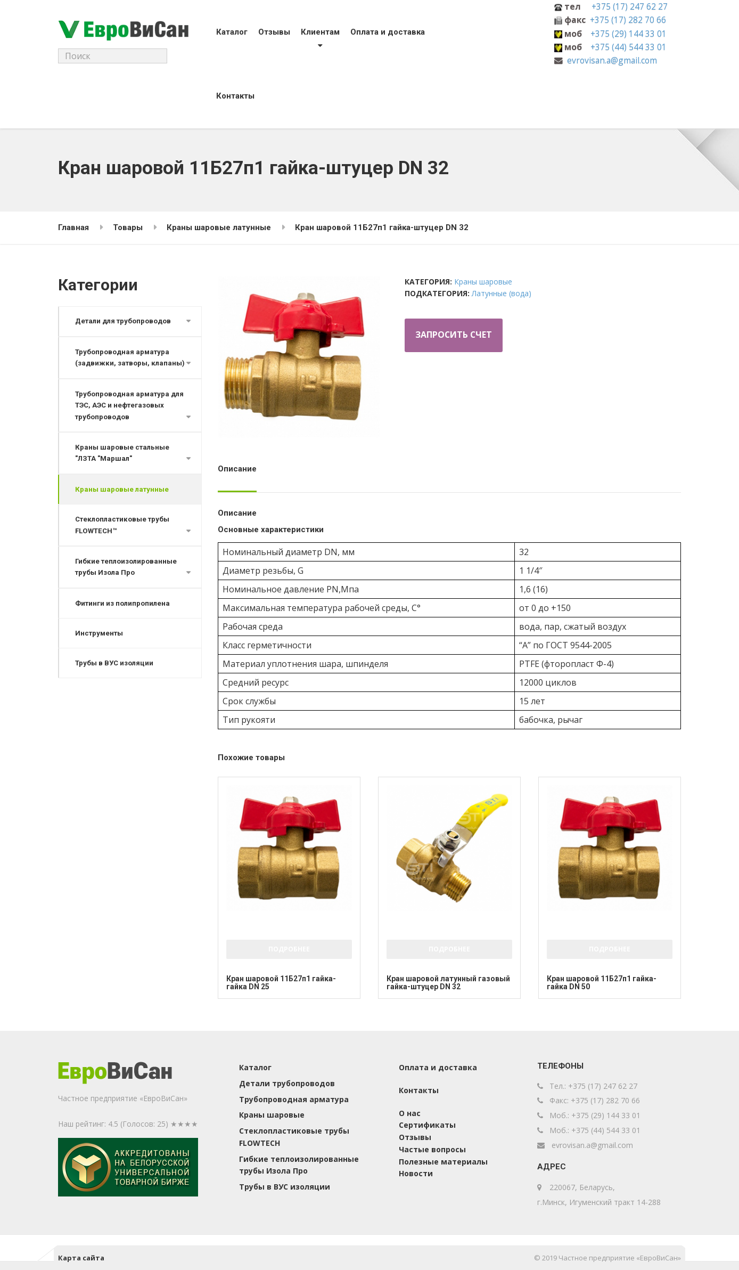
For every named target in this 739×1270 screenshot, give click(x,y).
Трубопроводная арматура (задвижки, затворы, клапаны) (123, 363)
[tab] (240, 473)
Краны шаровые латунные (122, 503)
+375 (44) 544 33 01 (628, 47)
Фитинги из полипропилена (123, 618)
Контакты (231, 96)
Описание (237, 469)
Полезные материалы (443, 1162)
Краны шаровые (483, 281)
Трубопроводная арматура (294, 1099)
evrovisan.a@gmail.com (612, 60)
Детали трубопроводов (287, 1083)
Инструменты (100, 648)
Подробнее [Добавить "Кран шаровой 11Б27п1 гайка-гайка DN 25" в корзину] (289, 949)
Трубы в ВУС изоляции (115, 678)
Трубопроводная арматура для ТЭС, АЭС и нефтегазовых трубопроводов (130, 418)
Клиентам (316, 32)
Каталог (228, 32)
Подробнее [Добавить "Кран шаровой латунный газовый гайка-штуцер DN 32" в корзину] (449, 949)
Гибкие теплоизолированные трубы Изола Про (127, 581)
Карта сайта (81, 1258)
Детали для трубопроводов (124, 321)
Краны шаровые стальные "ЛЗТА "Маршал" (123, 466)
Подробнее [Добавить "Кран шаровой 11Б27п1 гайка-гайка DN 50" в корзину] (609, 949)
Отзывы (270, 32)
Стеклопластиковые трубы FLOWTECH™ (123, 538)
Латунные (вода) (501, 293)
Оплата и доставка (384, 32)
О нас (410, 1113)
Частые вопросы (432, 1149)
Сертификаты (427, 1125)
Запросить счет (454, 335)
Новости (416, 1173)
